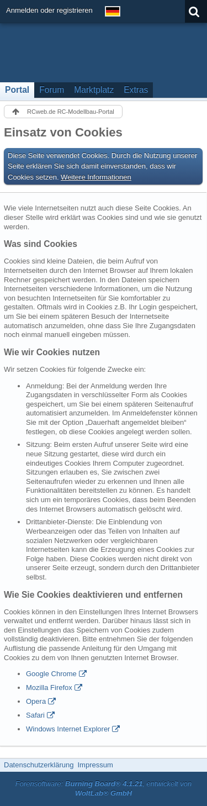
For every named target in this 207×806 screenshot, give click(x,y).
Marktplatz (94, 89)
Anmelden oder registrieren (49, 10)
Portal (17, 89)
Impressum (95, 765)
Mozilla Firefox (49, 687)
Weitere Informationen (96, 177)
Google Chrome (51, 674)
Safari (35, 715)
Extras (136, 89)
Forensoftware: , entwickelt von (103, 788)
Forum (51, 89)
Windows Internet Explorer (68, 729)
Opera (36, 701)
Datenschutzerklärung (38, 765)
